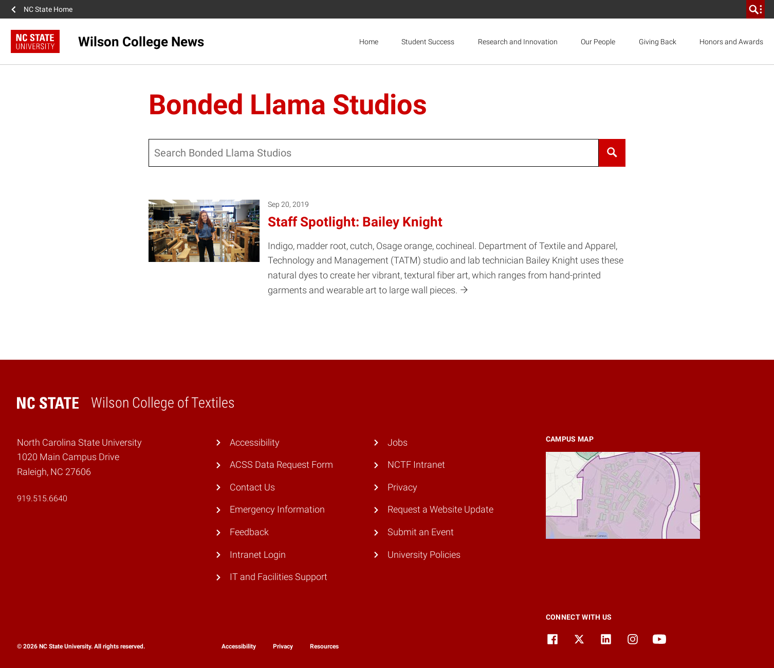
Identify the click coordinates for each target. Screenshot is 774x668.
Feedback (249, 531)
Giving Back (657, 42)
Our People (598, 42)
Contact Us (252, 487)
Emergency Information (277, 509)
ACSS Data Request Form (281, 464)
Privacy (402, 487)
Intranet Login (258, 554)
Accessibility (255, 442)
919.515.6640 (42, 498)
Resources (324, 646)
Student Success (427, 42)
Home (368, 42)
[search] (755, 9)
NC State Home (48, 9)
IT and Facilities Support (278, 576)
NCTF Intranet (416, 464)
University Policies (424, 554)
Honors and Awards (731, 42)
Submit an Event (421, 531)
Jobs (398, 442)
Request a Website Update (440, 509)
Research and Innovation (518, 42)
